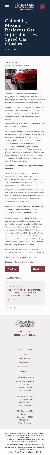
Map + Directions (25, 390)
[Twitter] (17, 341)
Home (25, 354)
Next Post (37, 269)
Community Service (25, 367)
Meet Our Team (25, 358)
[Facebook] (22, 341)
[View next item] (15, 308)
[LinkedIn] (33, 341)
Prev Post (12, 269)
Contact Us (25, 371)
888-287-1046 (25, 335)
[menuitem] (10, 452)
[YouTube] (28, 341)
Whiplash (31, 262)
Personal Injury (20, 262)
